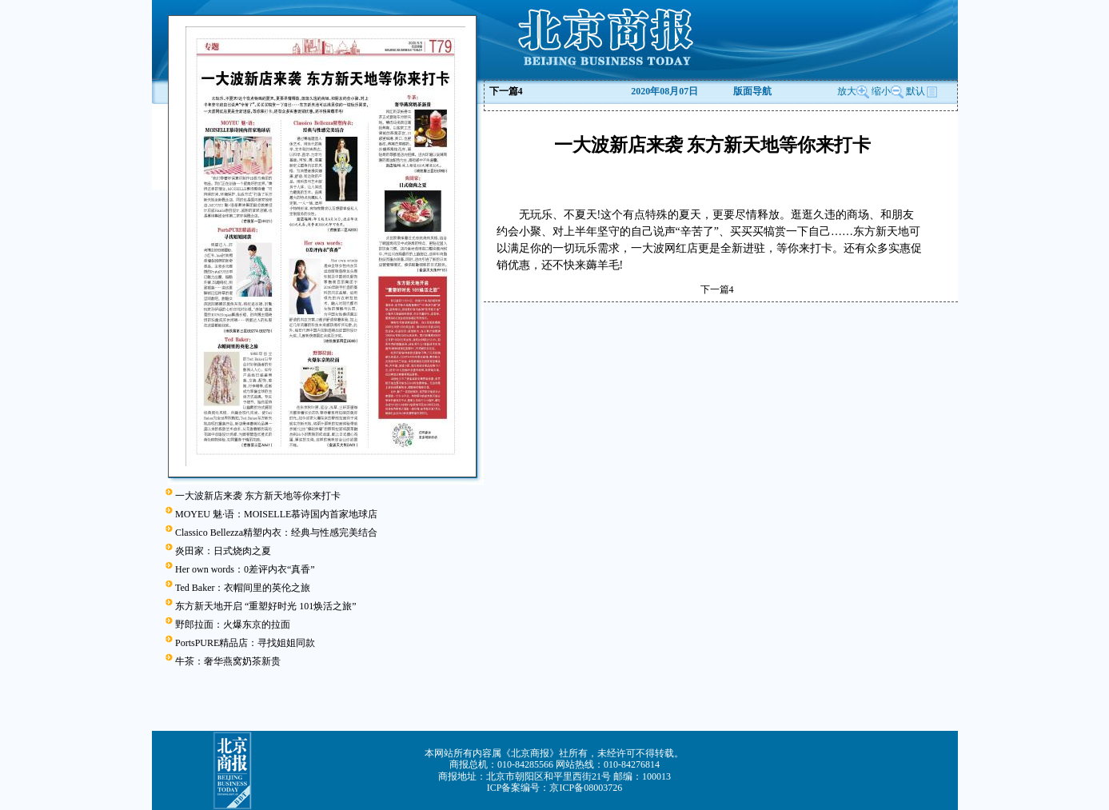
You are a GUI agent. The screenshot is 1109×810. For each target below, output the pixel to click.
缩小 (881, 91)
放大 (853, 91)
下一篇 (506, 91)
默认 (922, 91)
